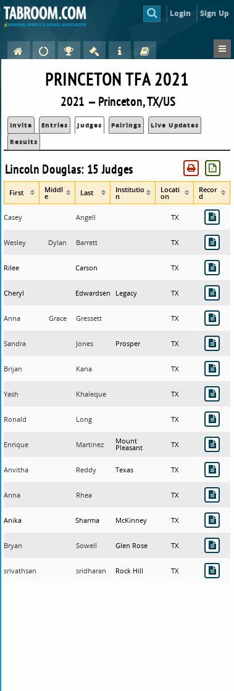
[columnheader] (22, 192)
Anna (12, 318)
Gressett (89, 318)
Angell (86, 217)
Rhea (84, 494)
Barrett (87, 242)
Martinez (90, 444)
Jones (84, 343)
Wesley (15, 242)
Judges (89, 125)
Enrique (16, 444)
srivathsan (20, 570)
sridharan (91, 570)
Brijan (13, 368)
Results (24, 141)
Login (180, 13)
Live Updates (175, 125)
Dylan (57, 242)
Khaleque (91, 393)
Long (84, 419)
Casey (13, 217)
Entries (54, 125)
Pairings (126, 125)
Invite (21, 125)
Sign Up (214, 13)
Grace (58, 318)
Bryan (13, 545)
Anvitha (16, 469)
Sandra (15, 343)
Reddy (86, 469)
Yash (11, 393)
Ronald (15, 419)
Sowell (86, 545)
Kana (84, 368)
